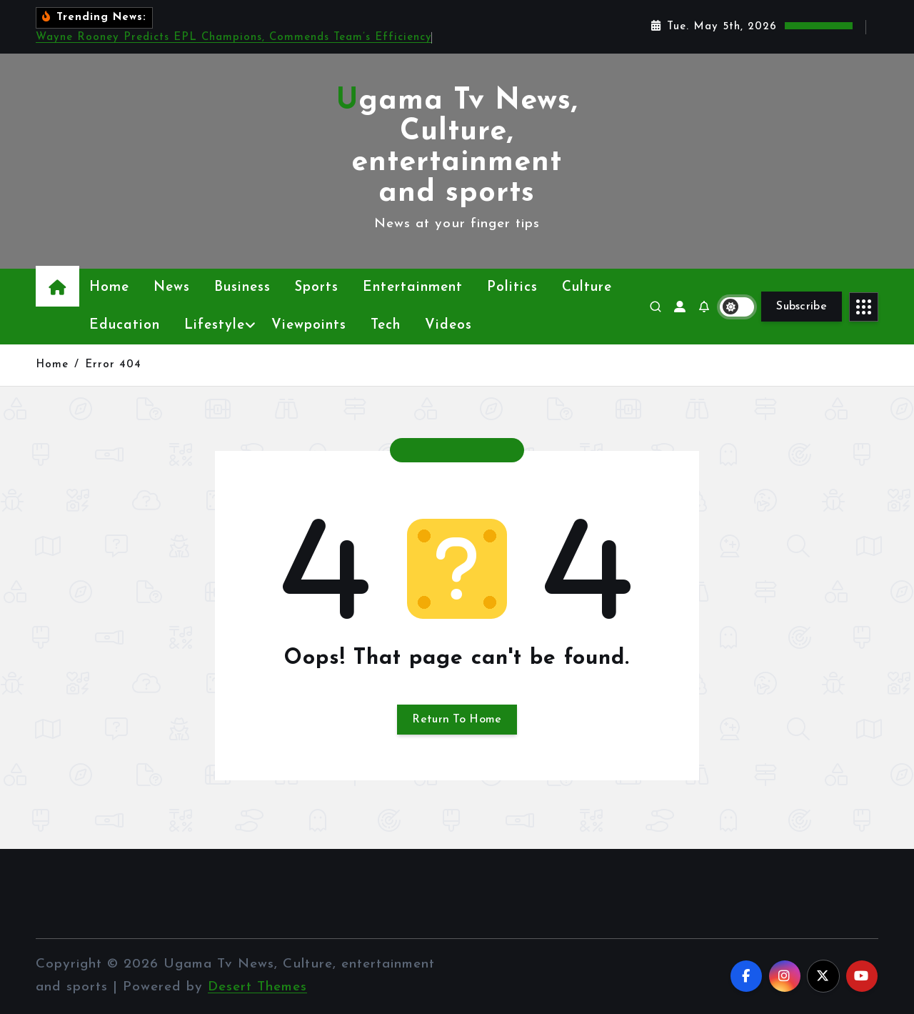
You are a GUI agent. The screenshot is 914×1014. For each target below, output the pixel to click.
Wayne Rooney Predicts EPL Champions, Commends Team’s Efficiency (234, 37)
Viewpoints (308, 325)
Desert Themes (257, 987)
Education (124, 325)
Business (242, 287)
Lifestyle (214, 325)
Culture (587, 287)
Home (109, 287)
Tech (386, 325)
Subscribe (801, 306)
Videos (448, 325)
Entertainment (413, 287)
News (172, 287)
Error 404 (113, 364)
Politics (512, 287)
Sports (316, 287)
